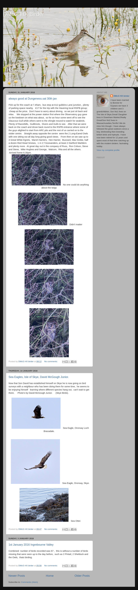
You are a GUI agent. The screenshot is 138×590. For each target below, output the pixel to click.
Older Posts (82, 575)
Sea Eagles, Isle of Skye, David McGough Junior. (39, 377)
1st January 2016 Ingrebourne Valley (31, 544)
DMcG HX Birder (23, 14)
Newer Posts (16, 575)
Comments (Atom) (29, 582)
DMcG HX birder (121, 96)
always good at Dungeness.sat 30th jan (33, 98)
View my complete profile (108, 150)
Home (50, 575)
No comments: (51, 361)
